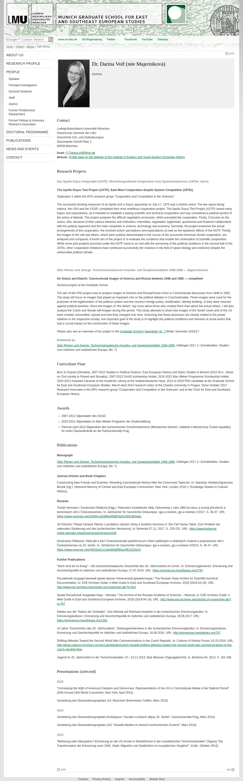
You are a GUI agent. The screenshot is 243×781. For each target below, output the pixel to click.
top (228, 769)
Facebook (131, 39)
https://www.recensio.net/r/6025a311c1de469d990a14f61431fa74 (99, 549)
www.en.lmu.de (67, 39)
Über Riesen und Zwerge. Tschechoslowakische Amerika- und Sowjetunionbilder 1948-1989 (116, 345)
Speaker (14, 79)
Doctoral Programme (27, 132)
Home (10, 46)
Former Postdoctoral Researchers (22, 112)
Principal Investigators (23, 85)
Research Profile (23, 63)
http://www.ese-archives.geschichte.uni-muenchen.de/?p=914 (96, 587)
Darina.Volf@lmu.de (82, 153)
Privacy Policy (102, 779)
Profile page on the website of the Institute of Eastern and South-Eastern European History (127, 157)
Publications (18, 140)
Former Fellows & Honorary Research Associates (26, 122)
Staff (11, 97)
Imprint (119, 779)
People (20, 46)
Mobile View (157, 779)
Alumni (30, 46)
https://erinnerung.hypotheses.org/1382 (82, 620)
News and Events (22, 149)
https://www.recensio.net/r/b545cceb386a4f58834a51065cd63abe (99, 516)
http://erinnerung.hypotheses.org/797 (197, 632)
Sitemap (163, 39)
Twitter (111, 39)
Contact (14, 157)
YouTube (147, 39)
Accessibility (137, 779)
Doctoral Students (20, 91)
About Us (14, 55)
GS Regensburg (92, 39)
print (231, 53)
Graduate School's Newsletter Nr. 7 (143, 331)
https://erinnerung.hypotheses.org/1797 (178, 570)
